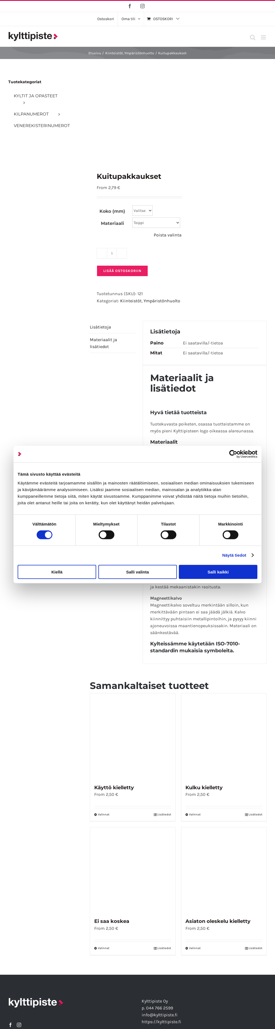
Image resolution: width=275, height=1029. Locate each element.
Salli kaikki (218, 571)
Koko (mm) (112, 211)
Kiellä (56, 571)
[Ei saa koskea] (132, 869)
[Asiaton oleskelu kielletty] (223, 869)
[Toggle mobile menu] (264, 37)
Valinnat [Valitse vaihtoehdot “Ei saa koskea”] (103, 948)
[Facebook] (10, 1025)
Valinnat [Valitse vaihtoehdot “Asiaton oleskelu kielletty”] (195, 948)
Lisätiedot (164, 814)
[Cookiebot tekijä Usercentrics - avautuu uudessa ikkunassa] (233, 454)
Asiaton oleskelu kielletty (217, 921)
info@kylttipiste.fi (159, 1014)
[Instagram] (19, 1025)
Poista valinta (168, 235)
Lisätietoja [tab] (100, 327)
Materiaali (112, 223)
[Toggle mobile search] (252, 37)
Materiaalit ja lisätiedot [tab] (103, 343)
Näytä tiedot (234, 555)
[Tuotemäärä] (112, 253)
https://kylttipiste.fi (161, 1021)
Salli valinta (137, 571)
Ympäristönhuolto (162, 300)
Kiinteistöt (131, 300)
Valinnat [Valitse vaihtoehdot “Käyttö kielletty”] (103, 814)
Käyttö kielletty (114, 788)
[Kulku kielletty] (223, 736)
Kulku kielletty (204, 788)
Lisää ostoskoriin (122, 271)
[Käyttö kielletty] (132, 736)
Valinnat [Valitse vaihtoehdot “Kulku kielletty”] (195, 814)
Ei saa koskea (111, 921)
